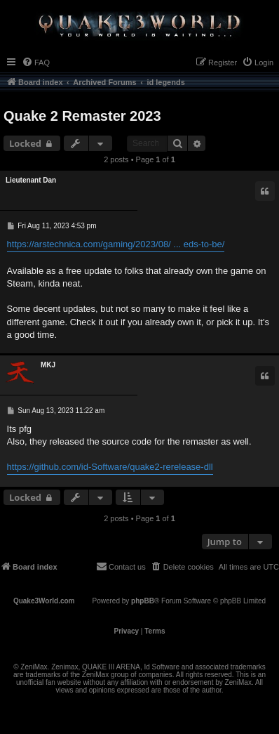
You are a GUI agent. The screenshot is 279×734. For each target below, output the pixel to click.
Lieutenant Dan (31, 180)
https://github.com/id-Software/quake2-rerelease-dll (110, 466)
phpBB (142, 601)
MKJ (48, 365)
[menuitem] (36, 62)
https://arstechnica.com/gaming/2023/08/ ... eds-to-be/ (116, 244)
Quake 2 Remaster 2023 (82, 116)
